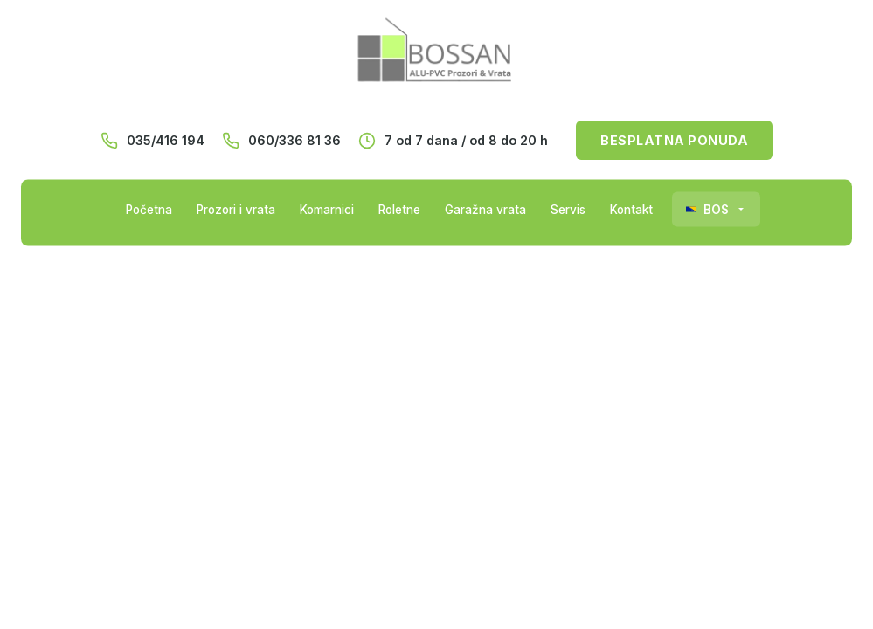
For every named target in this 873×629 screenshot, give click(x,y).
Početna (149, 210)
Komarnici (327, 210)
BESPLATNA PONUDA (674, 140)
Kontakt (631, 210)
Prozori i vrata (236, 210)
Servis (568, 210)
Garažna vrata (485, 210)
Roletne (399, 210)
